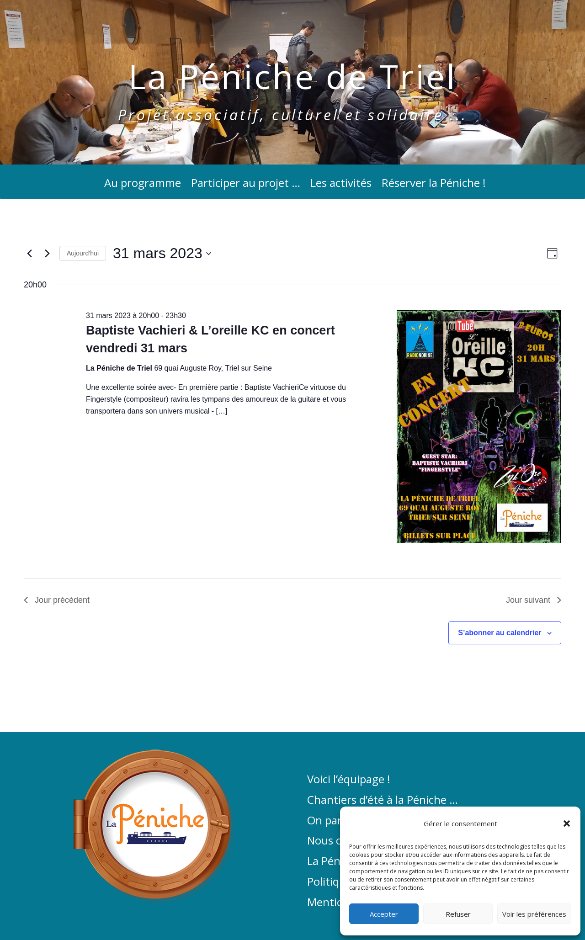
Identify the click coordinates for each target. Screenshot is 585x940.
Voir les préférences (534, 914)
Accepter (384, 914)
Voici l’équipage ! (348, 779)
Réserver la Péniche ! (434, 185)
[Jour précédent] (29, 253)
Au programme (142, 185)
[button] (566, 823)
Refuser (458, 914)
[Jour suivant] (47, 253)
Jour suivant (533, 600)
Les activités (341, 185)
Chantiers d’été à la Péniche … (382, 800)
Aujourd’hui (83, 253)
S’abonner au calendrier (499, 633)
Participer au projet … (245, 185)
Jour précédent (57, 600)
